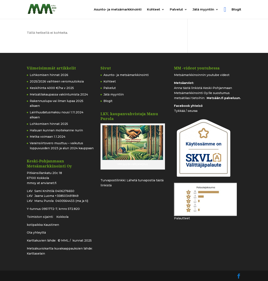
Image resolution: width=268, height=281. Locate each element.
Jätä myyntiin (203, 9)
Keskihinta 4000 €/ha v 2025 (52, 88)
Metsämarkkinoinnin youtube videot (201, 75)
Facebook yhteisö (188, 106)
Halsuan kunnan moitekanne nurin (56, 130)
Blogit (236, 9)
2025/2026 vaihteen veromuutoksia (57, 81)
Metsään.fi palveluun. (224, 98)
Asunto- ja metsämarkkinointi (118, 9)
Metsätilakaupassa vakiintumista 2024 (59, 94)
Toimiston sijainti (40, 217)
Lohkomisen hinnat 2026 (49, 75)
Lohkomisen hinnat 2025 (49, 124)
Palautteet (182, 218)
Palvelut (176, 9)
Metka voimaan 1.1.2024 (47, 137)
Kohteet (153, 9)
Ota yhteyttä (36, 232)
